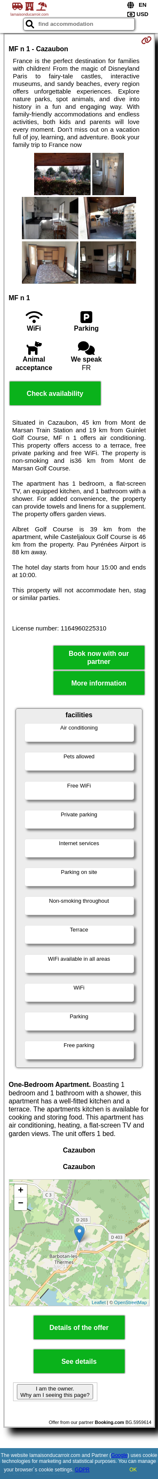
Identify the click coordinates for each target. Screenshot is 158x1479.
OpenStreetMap (130, 1302)
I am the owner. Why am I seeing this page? (54, 1391)
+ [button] (20, 1191)
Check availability (55, 393)
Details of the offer (78, 1327)
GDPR (82, 1470)
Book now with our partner (99, 657)
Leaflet (99, 1302)
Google (119, 1455)
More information (98, 683)
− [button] (20, 1203)
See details (79, 1361)
